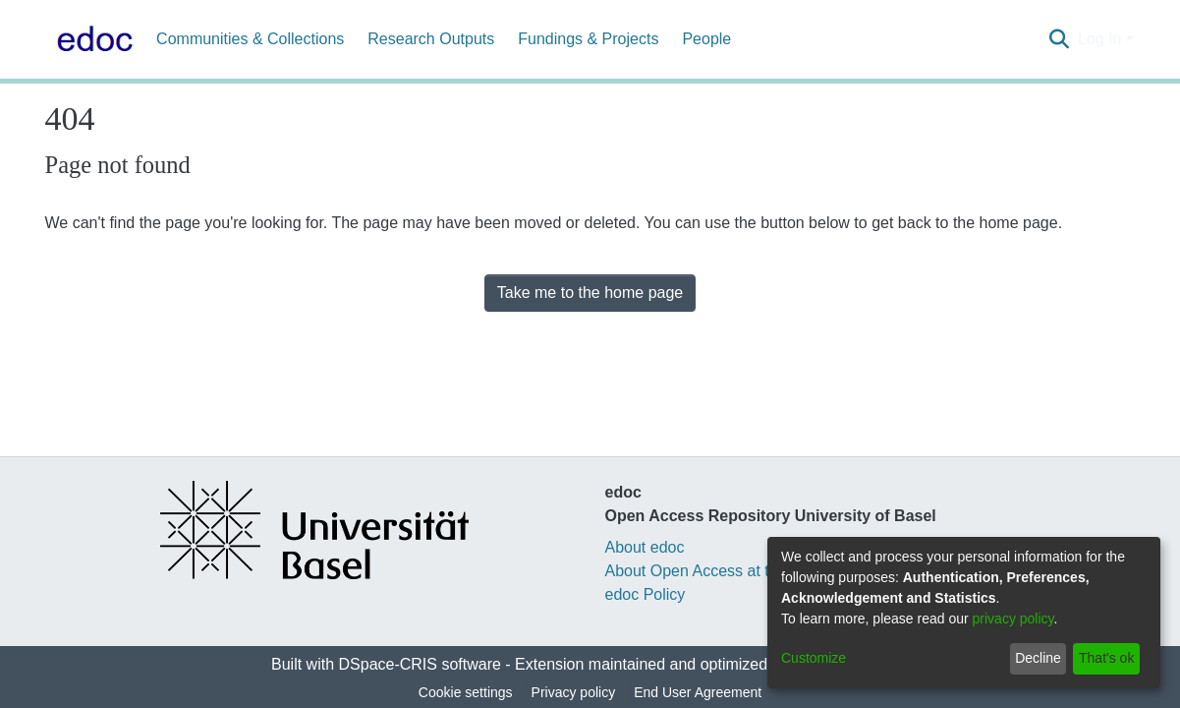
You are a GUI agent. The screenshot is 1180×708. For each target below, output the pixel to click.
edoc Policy (645, 594)
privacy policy (1013, 618)
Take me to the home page (590, 292)
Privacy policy (574, 692)
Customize (813, 658)
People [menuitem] (706, 38)
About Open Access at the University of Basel (763, 570)
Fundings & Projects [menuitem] (588, 38)
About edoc (645, 547)
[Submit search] (1059, 39)
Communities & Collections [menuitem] (250, 38)
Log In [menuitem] (1099, 38)
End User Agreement (697, 692)
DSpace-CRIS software (420, 664)
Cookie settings (466, 692)
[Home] (91, 39)
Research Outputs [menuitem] (430, 38)
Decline (1038, 658)
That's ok (1106, 658)
